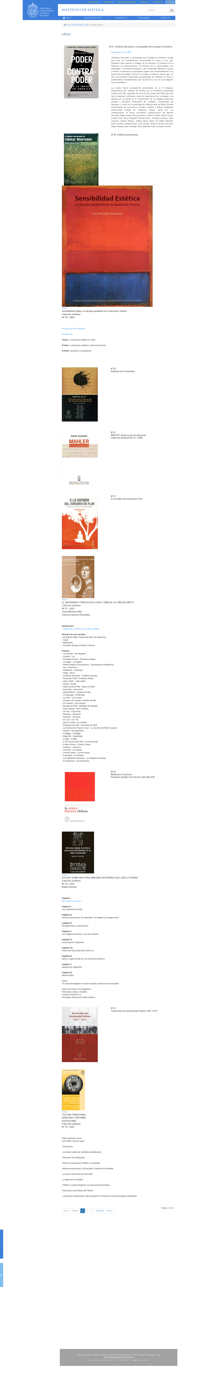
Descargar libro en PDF (121, 52)
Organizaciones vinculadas (126, 2)
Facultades (107, 2)
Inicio (66, 1210)
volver (64, 308)
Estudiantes (144, 18)
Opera (135, 1360)
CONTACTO (165, 18)
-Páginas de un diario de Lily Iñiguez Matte (80, 629)
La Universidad (92, 2)
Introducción (67, 334)
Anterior (75, 1210)
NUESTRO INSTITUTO (93, 18)
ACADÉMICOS (121, 18)
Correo (170, 2)
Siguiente (100, 1210)
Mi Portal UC (158, 2)
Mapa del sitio (128, 1357)
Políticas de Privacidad (112, 1357)
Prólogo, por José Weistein (73, 328)
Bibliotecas (144, 2)
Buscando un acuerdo (71, 901)
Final (109, 1210)
